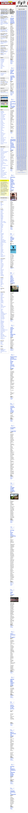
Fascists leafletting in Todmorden (13, 792)
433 (23, 95)
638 (23, 58)
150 (19, 147)
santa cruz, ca (3, 331)
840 (19, 22)
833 (23, 23)
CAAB (7, 31)
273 (23, 124)
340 (19, 112)
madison (2, 309)
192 (25, 139)
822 (25, 25)
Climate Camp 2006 (12, 92)
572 (25, 70)
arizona (2, 292)
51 (20, 163)
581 (17, 69)
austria (2, 212)
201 (17, 138)
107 (25, 154)
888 (23, 13)
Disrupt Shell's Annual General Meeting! (12, 21)
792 (25, 30)
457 (25, 91)
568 (23, 71)
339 (21, 112)
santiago (2, 272)
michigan (2, 311)
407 (25, 100)
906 (17, 10)
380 (19, 105)
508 (23, 82)
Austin (1, 296)
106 (17, 155)
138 (23, 149)
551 (17, 75)
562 (25, 72)
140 (19, 149)
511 (17, 82)
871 (17, 17)
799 (21, 29)
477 (25, 87)
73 (23, 159)
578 (23, 69)
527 (25, 78)
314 (21, 117)
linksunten (2, 233)
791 (17, 31)
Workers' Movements (4, 142)
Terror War (11, 627)
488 (23, 85)
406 (17, 101)
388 (23, 103)
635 (19, 59)
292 (25, 121)
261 (17, 127)
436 (17, 95)
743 (23, 39)
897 (25, 11)
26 (22, 167)
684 (21, 50)
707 (25, 46)
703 (23, 47)
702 (25, 47)
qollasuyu (2, 270)
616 (17, 63)
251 (17, 129)
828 (23, 24)
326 (17, 115)
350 (19, 111)
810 (19, 28)
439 (21, 94)
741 (17, 40)
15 (20, 168)
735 (19, 41)
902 (25, 10)
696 (17, 48)
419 (21, 98)
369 (21, 107)
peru (1, 268)
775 (19, 34)
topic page (3, 46)
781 (17, 33)
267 (25, 125)
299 (21, 120)
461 (17, 91)
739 (21, 40)
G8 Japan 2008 (3, 168)
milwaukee (2, 312)
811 (17, 28)
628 (23, 60)
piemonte (2, 244)
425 (19, 97)
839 (21, 22)
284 (21, 122)
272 (25, 124)
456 (17, 92)
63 (20, 161)
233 (23, 131)
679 (21, 51)
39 (20, 165)
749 (21, 38)
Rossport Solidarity (11, 60)
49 (23, 163)
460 (19, 91)
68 (22, 160)
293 (23, 121)
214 (21, 135)
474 (21, 88)
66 (25, 160)
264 (21, 126)
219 (21, 134)
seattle (2, 333)
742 (25, 39)
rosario (2, 271)
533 (23, 77)
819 (21, 26)
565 (19, 72)
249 (21, 129)
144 (21, 148)
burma (2, 280)
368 (23, 107)
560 (19, 73)
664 (21, 54)
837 (25, 22)
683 (23, 50)
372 (25, 106)
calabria (2, 218)
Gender (2, 126)
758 (23, 37)
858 (23, 19)
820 (19, 26)
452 (25, 92)
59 (17, 162)
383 (23, 104)
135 (19, 149)
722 (25, 43)
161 (17, 145)
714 (21, 45)
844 (21, 21)
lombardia (2, 234)
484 (21, 86)
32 (22, 166)
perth (1, 284)
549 (21, 75)
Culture (2, 120)
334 (21, 113)
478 (23, 87)
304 (21, 119)
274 (21, 124)
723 (23, 43)
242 (25, 130)
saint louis (2, 327)
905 (19, 10)
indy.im (2, 81)
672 (25, 52)
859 (21, 19)
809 (21, 28)
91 (23, 157)
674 (21, 52)
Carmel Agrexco (3, 167)
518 (23, 80)
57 (20, 162)
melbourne (2, 283)
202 (25, 137)
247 (25, 129)
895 (19, 12)
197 (25, 138)
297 (25, 120)
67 (23, 160)
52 (18, 163)
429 (21, 96)
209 (21, 136)
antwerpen (2, 209)
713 (23, 45)
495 (19, 84)
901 (17, 11)
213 (23, 135)
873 (23, 16)
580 (19, 69)
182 (25, 140)
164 (21, 144)
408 (23, 100)
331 (17, 114)
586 (17, 68)
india (1, 289)
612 (25, 63)
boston (2, 298)
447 (25, 93)
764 (21, 36)
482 (25, 86)
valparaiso (2, 274)
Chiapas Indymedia (3, 54)
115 (19, 153)
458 (23, 91)
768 (23, 35)
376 (17, 106)
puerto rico (2, 269)
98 (22, 156)
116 (17, 153)
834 (21, 23)
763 (23, 36)
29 (17, 167)
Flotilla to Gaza (3, 156)
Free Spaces (11, 758)
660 (19, 55)
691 (17, 49)
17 (17, 168)
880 (19, 15)
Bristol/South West (3, 73)
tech (1, 352)
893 (23, 12)
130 (19, 150)
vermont (2, 337)
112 (25, 153)
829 (21, 24)
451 (17, 93)
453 (23, 92)
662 (25, 54)
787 (25, 31)
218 (23, 134)
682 (25, 50)
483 (23, 86)
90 (25, 157)
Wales (1, 67)
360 (19, 109)
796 (17, 30)
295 (19, 121)
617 (25, 62)
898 (23, 11)
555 (19, 74)
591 (17, 67)
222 (25, 133)
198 (23, 138)
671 (17, 53)
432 (25, 95)
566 (17, 72)
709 (21, 46)
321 (17, 116)
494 (21, 84)
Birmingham (2, 60)
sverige (2, 251)
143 (23, 148)
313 (23, 117)
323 (23, 115)
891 (17, 13)
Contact (4, 1)
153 (23, 146)
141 (17, 149)
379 (21, 105)
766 (17, 36)
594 (21, 66)
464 (21, 90)
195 (19, 139)
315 (19, 117)
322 (25, 115)
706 (17, 47)
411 (17, 100)
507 (25, 82)
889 (21, 13)
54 (25, 162)
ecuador (2, 266)
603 (23, 65)
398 (23, 102)
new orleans (2, 317)
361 (17, 109)
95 (17, 157)
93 (20, 157)
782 (25, 32)
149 (21, 147)
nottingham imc (3, 241)
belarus (2, 214)
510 (19, 82)
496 (17, 84)
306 (17, 119)
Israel (1, 343)
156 (17, 146)
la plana (2, 229)
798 (23, 29)
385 (19, 104)
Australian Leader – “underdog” (13, 429)
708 (23, 46)
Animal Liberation (3, 114)
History (2, 129)
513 (23, 81)
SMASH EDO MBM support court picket (12, 682)
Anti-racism (11, 723)
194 (21, 139)
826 (17, 25)
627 (25, 60)
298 (23, 120)
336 (17, 113)
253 (23, 128)
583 (23, 68)
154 (21, 146)
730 (19, 42)
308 (23, 118)
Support (14, 1)
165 (19, 144)
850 (19, 20)
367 (25, 107)
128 (23, 150)
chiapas (2, 261)
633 (23, 59)
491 (17, 85)
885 (19, 14)
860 (19, 19)
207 (25, 136)
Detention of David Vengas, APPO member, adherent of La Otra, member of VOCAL (12, 183)
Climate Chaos (12, 61)
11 (17, 169)
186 (17, 140)
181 (17, 141)
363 (23, 108)
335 (19, 113)
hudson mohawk (3, 306)
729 (21, 42)
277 (25, 123)
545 (19, 75)
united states (3, 335)
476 (17, 88)
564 (21, 72)
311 (17, 118)
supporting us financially (4, 92)
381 (17, 105)
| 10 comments (11, 234)
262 (25, 126)
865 (19, 18)
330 (19, 114)
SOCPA (2, 176)
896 (17, 12)
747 (25, 38)
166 (17, 144)
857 (25, 19)
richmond (2, 324)
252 (25, 128)
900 (19, 11)
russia (1, 248)
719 (21, 44)
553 (23, 74)
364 (21, 108)
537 (25, 76)
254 (21, 128)
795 (19, 30)
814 (21, 27)
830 (19, 24)
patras (1, 243)
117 (25, 152)
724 (21, 43)
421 (17, 98)
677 (25, 51)
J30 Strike (2, 155)
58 (18, 162)
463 (23, 90)
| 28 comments (11, 273)
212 (25, 135)
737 (25, 40)
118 (23, 152)
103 (23, 155)
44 (22, 164)
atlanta (2, 295)
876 (17, 16)
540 (19, 76)
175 (19, 142)
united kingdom (3, 255)
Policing (2, 136)
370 (19, 107)
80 (22, 158)
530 (19, 78)
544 (21, 75)
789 (21, 31)
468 (23, 89)
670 (19, 53)
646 (17, 57)
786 (17, 32)
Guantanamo (3, 162)
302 (25, 119)
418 (23, 98)
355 (19, 110)
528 (23, 78)
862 (25, 18)
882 (25, 14)
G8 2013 (2, 149)
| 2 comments (11, 590)
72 (25, 159)
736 (17, 41)
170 (19, 143)
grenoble (2, 225)
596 (17, 66)
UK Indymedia (10, 3)
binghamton (2, 297)
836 (17, 23)
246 (17, 130)
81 (20, 158)
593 (23, 66)
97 (24, 156)
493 (23, 84)
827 (25, 24)
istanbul (2, 227)
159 (21, 145)
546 (17, 75)
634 (21, 59)
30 (25, 166)
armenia (2, 210)
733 (23, 41)
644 (21, 57)
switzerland (2, 252)
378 (23, 105)
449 (21, 93)
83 (17, 158)
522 (25, 79)
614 (21, 63)
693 (23, 48)
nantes (2, 237)
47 (17, 164)
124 (21, 151)
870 (19, 17)
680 (19, 51)
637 (25, 58)
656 (17, 56)
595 (19, 66)
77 (17, 159)
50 (22, 163)
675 (19, 52)
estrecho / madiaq (3, 222)
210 (19, 136)
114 (21, 153)
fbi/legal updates (3, 349)
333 (23, 113)
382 (25, 104)
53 (17, 163)
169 (21, 143)
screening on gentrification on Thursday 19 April (13, 104)
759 (21, 37)
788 (23, 31)
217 (25, 134)
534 (21, 77)
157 (25, 145)
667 (25, 53)
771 (17, 35)
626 (17, 61)
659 (21, 55)
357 (25, 109)
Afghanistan (2, 112)
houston (2, 305)
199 (21, 138)
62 (22, 161)
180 (19, 141)
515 (19, 81)
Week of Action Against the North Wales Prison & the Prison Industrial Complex (4, 20)
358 (23, 109)
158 (23, 145)
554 (21, 74)
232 (25, 131)
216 (17, 135)
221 (17, 134)
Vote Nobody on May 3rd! (12, 238)
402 (25, 101)
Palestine (11, 520)
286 (17, 122)
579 (21, 69)
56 (22, 162)
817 (25, 26)
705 (19, 47)
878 (23, 15)
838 (23, 22)
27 (20, 167)
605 (19, 65)
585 (19, 68)
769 (21, 35)
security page (3, 194)
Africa (1, 207)
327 (25, 114)
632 (25, 59)
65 (17, 161)
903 (23, 10)
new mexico (2, 316)
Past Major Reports (3, 177)
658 (23, 55)
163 (23, 144)
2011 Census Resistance (4, 151)
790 (19, 31)
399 (21, 102)
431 (17, 96)
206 (17, 137)
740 (19, 40)
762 (25, 36)
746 (17, 39)
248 (23, 129)
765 (19, 36)
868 (23, 17)
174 (21, 142)
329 (21, 114)
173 (23, 142)
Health (11, 349)
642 (25, 57)
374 (21, 106)
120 (19, 152)
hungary (2, 226)
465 (19, 90)
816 (17, 27)
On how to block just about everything (13, 533)
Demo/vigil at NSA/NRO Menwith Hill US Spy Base (4, 30)
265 (19, 126)
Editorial (7, 0)
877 (25, 15)
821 (17, 26)
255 (19, 128)
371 (17, 107)
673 (23, 52)
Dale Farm (2, 154)
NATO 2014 (2, 148)
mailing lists (2, 350)
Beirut (1, 342)
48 (25, 163)
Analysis (11, 419)
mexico (2, 267)
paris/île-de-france (3, 242)
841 (17, 22)
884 (21, 14)
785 (19, 32)
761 (17, 37)
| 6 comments (11, 789)
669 (21, 53)
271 (17, 125)
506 (17, 83)
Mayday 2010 (3, 157)
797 (25, 29)
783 (23, 32)
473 (23, 88)
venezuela (2, 275)
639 (21, 58)
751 (17, 38)
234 (21, 131)
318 (23, 116)
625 (19, 61)
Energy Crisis (3, 123)
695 (19, 48)
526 (17, 79)
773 (23, 34)
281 (17, 123)
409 (21, 100)
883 (23, 14)
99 (20, 156)
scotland (2, 250)
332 (25, 113)
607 (25, 64)
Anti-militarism (12, 695)
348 (23, 111)
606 (17, 65)
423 (23, 97)
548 (23, 75)
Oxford (2, 64)
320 (19, 116)
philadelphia (2, 321)
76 (18, 159)
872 (25, 16)
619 (21, 62)
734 (21, 41)
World (11, 522)
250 (19, 129)
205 (19, 137)
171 (17, 143)
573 (23, 70)
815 (19, 27)
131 (17, 150)
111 (17, 154)
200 (19, 138)
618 (23, 62)
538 (23, 76)
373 (23, 106)
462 (25, 90)
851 (17, 20)
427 (25, 96)
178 (23, 141)
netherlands (2, 239)
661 (17, 55)
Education (2, 122)
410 (19, 100)
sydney (2, 286)
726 (17, 43)
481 (17, 87)
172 (25, 142)
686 (17, 50)
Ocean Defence (3, 133)
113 (23, 153)
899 (21, 11)
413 (23, 99)
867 (25, 17)
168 (23, 143)
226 (17, 133)
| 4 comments (11, 730)
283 (23, 122)
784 (21, 32)
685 (19, 50)
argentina (2, 259)
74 (22, 159)
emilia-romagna (3, 221)
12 (25, 168)
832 (25, 23)
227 (25, 132)
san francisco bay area (4, 329)
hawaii (2, 304)
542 (25, 75)
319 (21, 116)
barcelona (2, 213)
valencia (2, 256)
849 (21, 20)
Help (7, 1)
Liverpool (11, 398)
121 (17, 152)
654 (21, 56)
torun (1, 253)
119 (21, 152)
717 (25, 44)
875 (19, 16)
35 (17, 166)
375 (19, 106)
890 (19, 13)
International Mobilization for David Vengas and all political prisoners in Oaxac (13, 144)
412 (25, 99)
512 (25, 81)
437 (25, 94)
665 (19, 54)
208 (23, 136)
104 (21, 155)
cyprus (2, 220)
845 (19, 21)
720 (19, 44)
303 (23, 119)
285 (19, 122)
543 (23, 75)
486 (17, 86)
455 (19, 92)
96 (25, 156)
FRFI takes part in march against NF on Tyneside (12, 279)
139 (21, 149)
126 (17, 151)
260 (19, 127)
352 (25, 110)
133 (23, 149)
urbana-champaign (3, 336)
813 (23, 27)
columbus (2, 302)
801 (17, 29)
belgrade (2, 216)
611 (17, 64)
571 (17, 71)
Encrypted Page (4, 180)
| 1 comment (12, 484)
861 (17, 19)
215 (19, 135)
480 (19, 87)
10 (18, 169)
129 (21, 150)
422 (25, 97)
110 (19, 154)
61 (23, 161)
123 (23, 151)
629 (21, 60)
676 (17, 52)
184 (21, 140)
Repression (11, 625)
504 (21, 83)
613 (23, 63)
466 (17, 90)
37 (23, 165)
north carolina (3, 318)
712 (25, 45)
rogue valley (2, 326)
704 (21, 47)
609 (21, 64)
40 (18, 165)
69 (20, 160)
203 (23, 137)
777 (25, 33)
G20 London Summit (4, 159)
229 (21, 132)
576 (17, 70)
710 (19, 46)
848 (23, 20)
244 (21, 130)
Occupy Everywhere (4, 152)
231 (17, 132)
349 (21, 111)
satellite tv (2, 204)
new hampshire (3, 314)
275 (19, 124)
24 (25, 167)
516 (17, 81)
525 (19, 79)
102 (25, 155)
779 (21, 33)
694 (21, 48)
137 (25, 149)
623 (23, 61)
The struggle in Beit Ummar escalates (12, 489)
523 (23, 79)
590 (19, 67)
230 (19, 132)
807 (25, 28)
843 (23, 21)
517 (25, 80)
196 (17, 139)
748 (23, 38)
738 (23, 40)
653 (23, 56)
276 (17, 124)
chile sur (2, 263)
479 (21, 87)
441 (17, 94)
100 (19, 156)
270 (19, 125)
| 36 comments (11, 703)
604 (21, 65)
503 (23, 83)
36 (25, 165)
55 (23, 162)
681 (17, 51)
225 (19, 133)
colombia (2, 265)
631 (17, 60)
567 (25, 71)
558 (23, 73)
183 (23, 140)
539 (21, 76)
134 (21, 149)
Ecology (11, 348)
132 (25, 149)
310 (19, 118)
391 (17, 103)
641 (17, 58)
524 (21, 79)
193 (23, 139)
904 (21, 10)
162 (25, 144)
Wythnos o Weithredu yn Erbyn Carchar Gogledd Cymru (4, 23)
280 (19, 123)
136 (17, 149)
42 (25, 164)
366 (17, 108)
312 (25, 117)
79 (23, 158)
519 (21, 80)
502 (25, 83)
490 (19, 85)
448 (23, 93)
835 (19, 23)
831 (17, 24)
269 (21, 125)
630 (19, 60)
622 (25, 61)
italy (1, 228)
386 (17, 104)
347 (25, 111)
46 (18, 164)
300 (19, 120)
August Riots (3, 153)
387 (25, 103)
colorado (2, 301)
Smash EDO (2, 175)
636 (17, 59)
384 (21, 104)
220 (19, 134)
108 (23, 154)
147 (25, 147)
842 (25, 21)
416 (17, 99)
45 (20, 164)
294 (21, 121)
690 (19, 49)
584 (21, 68)
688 (23, 49)
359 (21, 109)
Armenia (2, 341)
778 (23, 33)
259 (21, 127)
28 (18, 167)
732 (25, 41)
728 (23, 42)
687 (25, 49)
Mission (10, 0)
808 (23, 28)
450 (19, 93)
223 (23, 133)
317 (25, 116)
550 (19, 75)
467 (25, 89)
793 (23, 30)
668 (23, 53)
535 (19, 77)
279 (21, 123)
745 (19, 39)
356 (17, 110)
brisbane (2, 279)
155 (19, 146)
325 (19, 115)
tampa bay (2, 334)
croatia (2, 219)
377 (25, 105)
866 (17, 18)
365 (19, 108)
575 (19, 70)
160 (19, 145)
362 (25, 108)
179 (21, 141)
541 (17, 76)
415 (19, 99)
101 (17, 156)
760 (19, 37)
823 (23, 25)
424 (21, 97)
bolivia (2, 260)
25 (23, 167)
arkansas (2, 293)
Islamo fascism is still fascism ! (12, 707)
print (1, 202)
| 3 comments (11, 404)
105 (19, 155)
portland (2, 323)
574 (21, 70)
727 (25, 42)
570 (19, 71)
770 (19, 35)
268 (23, 125)
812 (25, 27)
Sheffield (11, 421)
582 (25, 68)
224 (21, 133)
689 (21, 49)
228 (23, 132)
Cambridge (2, 61)
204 (21, 137)
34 (18, 166)
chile (1, 262)
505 (19, 83)
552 (25, 74)
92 (22, 157)
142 (25, 148)
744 (21, 39)
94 (18, 157)
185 (19, 140)
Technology (2, 140)
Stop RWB (2, 171)
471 (17, 89)
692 (25, 48)
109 (21, 154)
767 (25, 35)
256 (17, 128)
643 (23, 57)
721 (17, 44)
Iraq (1, 131)
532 (25, 77)
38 (22, 165)
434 (21, 95)
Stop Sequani (3, 170)
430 (19, 96)
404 (21, 101)
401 (17, 102)
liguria (1, 231)
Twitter (5, 81)
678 (23, 51)
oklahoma (2, 320)
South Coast (11, 350)
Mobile (5, 0)
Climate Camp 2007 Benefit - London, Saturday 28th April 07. (12, 75)
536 (17, 77)
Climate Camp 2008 (4, 172)
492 (25, 84)
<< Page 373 (19, 172)
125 (19, 151)
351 (17, 111)
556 (17, 74)
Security (10, 1)
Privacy (13, 0)
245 (19, 130)
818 (23, 26)
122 (25, 151)
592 (25, 66)
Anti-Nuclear (2, 115)
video (1, 205)
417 (25, 98)
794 (21, 30)
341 (17, 112)
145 (19, 148)
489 (21, 85)
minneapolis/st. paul (4, 313)
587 (25, 67)
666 (17, 54)
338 (23, 112)
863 (23, 18)
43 (23, 164)
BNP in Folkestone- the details (13, 734)
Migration (2, 132)
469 (21, 89)
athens (2, 211)
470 (19, 89)
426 (17, 97)
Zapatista (11, 229)
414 (21, 99)
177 (25, 141)
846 (17, 21)
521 (17, 80)
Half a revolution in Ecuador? (12, 635)
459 (21, 91)
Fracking (2, 124)
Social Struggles (11, 63)
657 (25, 55)
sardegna (2, 249)
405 (19, 101)
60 (25, 161)
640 (19, 58)
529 (21, 78)
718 (23, 44)
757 (25, 37)
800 (19, 29)
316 (17, 117)
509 (21, 82)
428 (23, 96)
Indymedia (2, 130)
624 (21, 61)
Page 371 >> (24, 172)
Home (2, 0)
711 (17, 46)
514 (21, 81)
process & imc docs (4, 351)
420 (19, 98)
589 (21, 67)
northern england (3, 240)
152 (25, 146)
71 (17, 160)
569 (21, 71)
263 (23, 126)
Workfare (2, 150)
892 (25, 12)
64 (18, 161)
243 (23, 130)
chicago (2, 300)
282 (25, 122)
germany (2, 224)
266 (17, 126)
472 (25, 88)
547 (25, 75)
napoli (1, 238)
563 (23, 72)
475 (19, 88)
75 (20, 159)
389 (21, 103)
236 (17, 131)
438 (23, 94)
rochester (2, 325)
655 (19, 56)
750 (19, 38)
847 (25, 20)
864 (21, 18)
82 (18, 158)
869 (21, 17)
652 (25, 56)
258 (23, 127)
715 (19, 45)
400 (19, 102)
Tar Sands (2, 158)
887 (25, 13)
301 (17, 120)
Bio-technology (3, 118)
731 (17, 42)
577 (25, 69)
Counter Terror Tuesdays (4, 35)
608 (23, 64)
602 (25, 65)
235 (19, 131)
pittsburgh (2, 322)
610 (19, 64)
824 (21, 25)
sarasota (2, 332)
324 (21, 115)
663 (23, 54)
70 (18, 160)
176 (17, 142)
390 (19, 103)
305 (19, 119)
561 (17, 73)
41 (17, 165)
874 (21, 16)
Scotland (2, 75)
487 (25, 85)
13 (23, 168)
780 (19, 33)
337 (25, 112)
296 (17, 121)
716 (17, 45)
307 (25, 118)
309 (21, 118)
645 (19, 57)
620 (19, 62)
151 (17, 147)
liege (1, 230)
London (11, 399)
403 (23, 101)
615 (19, 63)
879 (21, 15)
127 (25, 150)
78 (25, 158)
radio (1, 203)
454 (21, 92)
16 (18, 168)
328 (23, 114)
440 (19, 94)
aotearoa (2, 278)
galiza (1, 223)
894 (21, 12)
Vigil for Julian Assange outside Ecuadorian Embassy (4, 42)
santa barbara (3, 330)
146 (17, 148)
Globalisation (12, 583)
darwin (2, 281)
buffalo (2, 299)
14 (22, 168)
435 (19, 95)
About (2, 1)
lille (1, 232)
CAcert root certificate (3, 192)
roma (1, 246)
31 (23, 166)
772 (25, 34)
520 (19, 80)
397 (25, 102)
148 (23, 147)
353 (23, 110)
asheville (2, 294)
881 (17, 15)
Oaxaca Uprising (11, 169)
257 (25, 127)
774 (21, 34)
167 (25, 143)
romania (2, 247)
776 (17, 34)
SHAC (1, 169)
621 (17, 62)
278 (23, 123)
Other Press (11, 477)
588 (23, 67)
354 (21, 110)
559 (21, 73)
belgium (2, 215)
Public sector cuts (3, 137)
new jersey (2, 315)
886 (17, 14)
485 (19, 86)
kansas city (2, 307)
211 (17, 136)
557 (25, 73)
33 (20, 166)
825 (19, 25)
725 (19, 43)
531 (17, 78)
